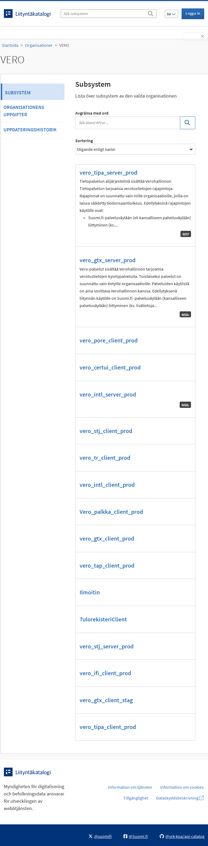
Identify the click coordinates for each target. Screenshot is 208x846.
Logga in (193, 13)
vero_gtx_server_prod (107, 260)
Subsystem (17, 92)
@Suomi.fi (136, 836)
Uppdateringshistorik (30, 129)
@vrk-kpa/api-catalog (182, 836)
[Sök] (150, 12)
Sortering (84, 140)
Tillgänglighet (135, 798)
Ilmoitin (90, 592)
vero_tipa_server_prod (108, 172)
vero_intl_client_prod (107, 484)
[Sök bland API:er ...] (127, 122)
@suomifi (100, 836)
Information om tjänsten (130, 787)
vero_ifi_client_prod (105, 673)
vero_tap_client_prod (107, 565)
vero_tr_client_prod (105, 457)
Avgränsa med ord (91, 113)
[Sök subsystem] (109, 13)
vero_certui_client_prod (110, 367)
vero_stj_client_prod (106, 431)
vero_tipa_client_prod (108, 727)
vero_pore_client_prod (109, 340)
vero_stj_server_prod (107, 646)
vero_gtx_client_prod (107, 538)
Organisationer (39, 45)
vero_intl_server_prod (108, 394)
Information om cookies (182, 787)
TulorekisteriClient (103, 619)
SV (171, 14)
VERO (64, 45)
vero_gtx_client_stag (106, 700)
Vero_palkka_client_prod (111, 511)
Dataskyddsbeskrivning (180, 798)
